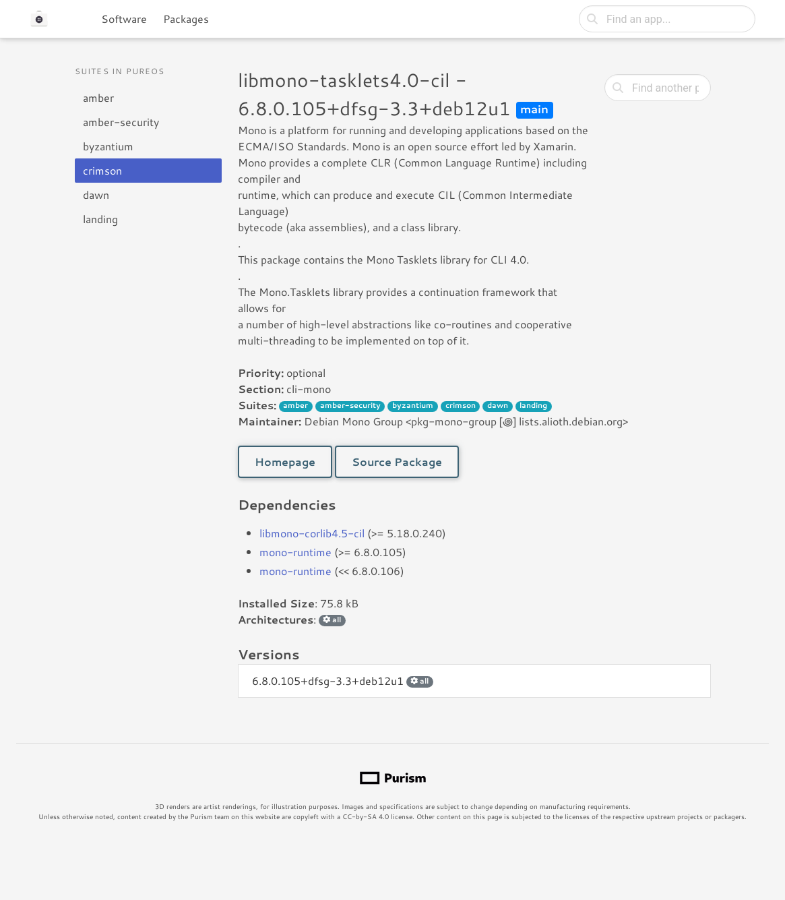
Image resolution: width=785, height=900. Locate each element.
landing (100, 219)
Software (124, 18)
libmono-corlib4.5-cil (312, 533)
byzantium (108, 146)
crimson (102, 170)
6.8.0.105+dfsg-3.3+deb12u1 (342, 680)
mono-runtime (295, 552)
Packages (186, 18)
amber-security (121, 121)
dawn (96, 194)
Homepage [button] (285, 461)
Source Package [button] (397, 461)
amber (98, 97)
